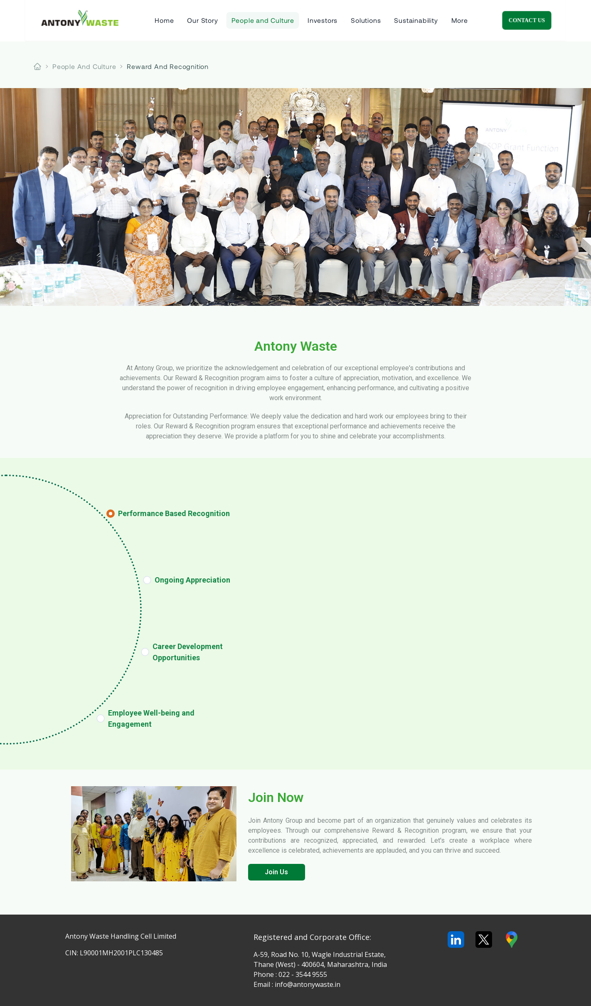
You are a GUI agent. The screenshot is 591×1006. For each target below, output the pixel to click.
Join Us (276, 872)
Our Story (202, 21)
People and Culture (262, 21)
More (459, 21)
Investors (322, 21)
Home (164, 21)
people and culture (84, 66)
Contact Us (552, 20)
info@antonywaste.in (307, 984)
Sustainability (416, 21)
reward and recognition (168, 66)
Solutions (366, 21)
